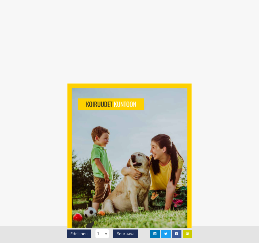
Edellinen (79, 234)
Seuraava (126, 234)
